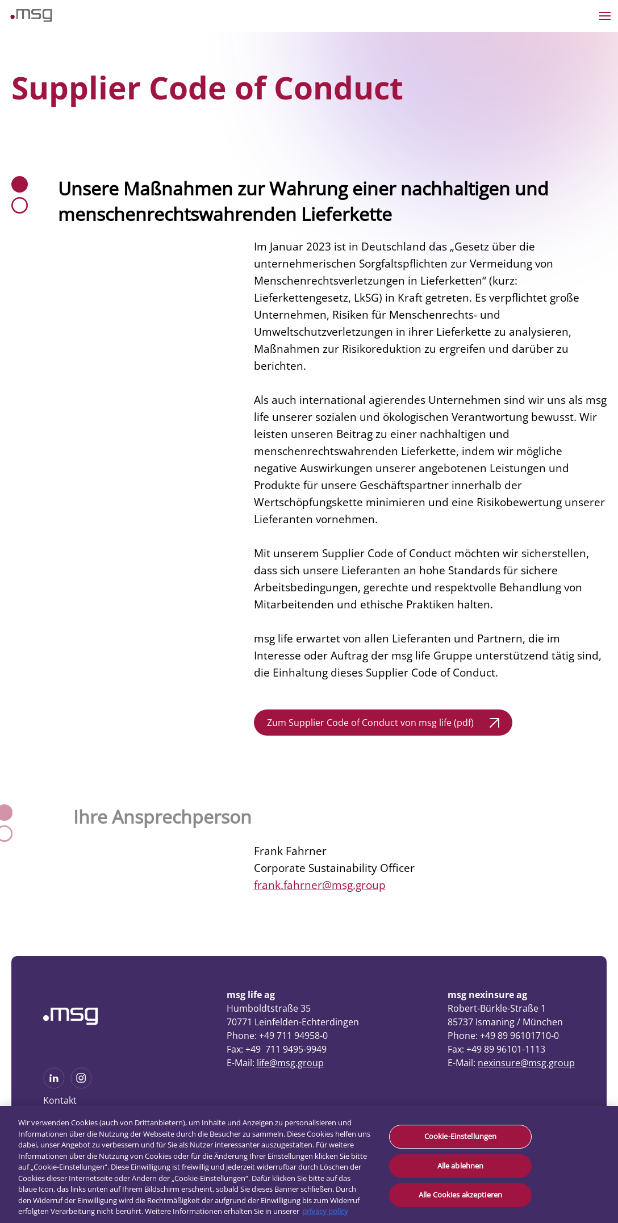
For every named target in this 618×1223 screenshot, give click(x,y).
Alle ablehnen (460, 1166)
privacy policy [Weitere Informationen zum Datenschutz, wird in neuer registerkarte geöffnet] (325, 1211)
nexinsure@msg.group (526, 1063)
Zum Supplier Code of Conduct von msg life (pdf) (370, 722)
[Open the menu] (605, 16)
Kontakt (60, 1100)
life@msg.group (290, 1063)
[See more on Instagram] (81, 1085)
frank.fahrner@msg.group (320, 885)
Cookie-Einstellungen (460, 1136)
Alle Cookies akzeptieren (460, 1194)
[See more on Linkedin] (54, 1085)
